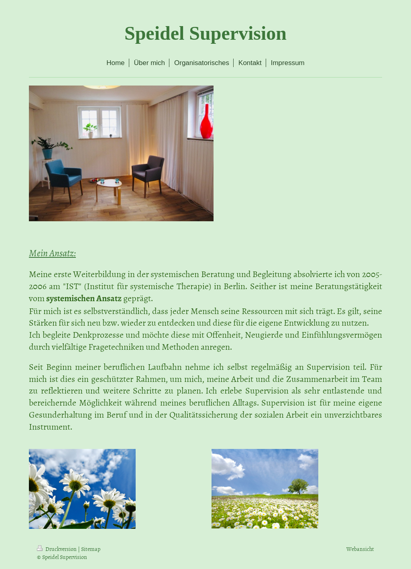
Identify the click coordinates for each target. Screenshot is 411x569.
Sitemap (90, 549)
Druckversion (57, 549)
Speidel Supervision (205, 33)
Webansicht (360, 549)
